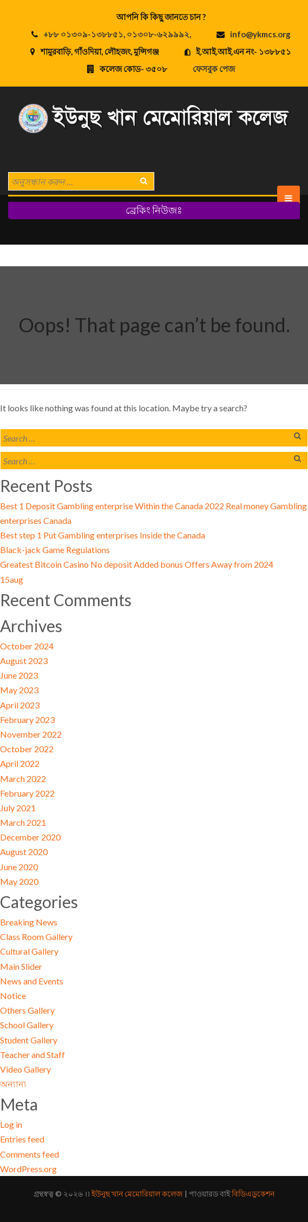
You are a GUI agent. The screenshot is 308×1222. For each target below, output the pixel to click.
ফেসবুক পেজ (214, 69)
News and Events (31, 981)
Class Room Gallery (36, 936)
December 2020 (30, 837)
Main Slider (21, 966)
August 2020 (24, 851)
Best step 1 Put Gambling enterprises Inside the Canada (102, 535)
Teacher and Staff (32, 1054)
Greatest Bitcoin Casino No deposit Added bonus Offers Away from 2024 (136, 564)
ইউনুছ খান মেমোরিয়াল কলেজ (137, 1193)
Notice (13, 995)
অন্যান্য (13, 1084)
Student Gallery (28, 1040)
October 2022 (27, 749)
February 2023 (27, 719)
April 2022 (20, 763)
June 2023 (19, 675)
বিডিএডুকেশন (253, 1193)
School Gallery (27, 1025)
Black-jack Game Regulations (55, 549)
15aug (11, 579)
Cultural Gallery (29, 951)
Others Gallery (27, 1010)
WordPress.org (28, 1169)
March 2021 (23, 822)
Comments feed (29, 1154)
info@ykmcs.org (260, 34)
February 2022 (27, 793)
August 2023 (24, 660)
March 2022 (23, 778)
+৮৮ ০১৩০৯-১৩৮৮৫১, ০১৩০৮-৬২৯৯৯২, (117, 34)
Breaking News (28, 922)
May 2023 (19, 690)
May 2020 (19, 881)
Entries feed (22, 1139)
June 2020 (19, 867)
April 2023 (20, 705)
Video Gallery (25, 1069)
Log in (11, 1124)
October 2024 (27, 646)
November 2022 (31, 734)
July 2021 (18, 808)
